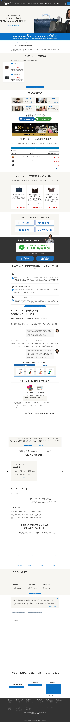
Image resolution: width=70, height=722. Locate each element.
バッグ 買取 (28, 700)
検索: (48, 150)
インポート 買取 (39, 700)
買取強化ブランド (19, 699)
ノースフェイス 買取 (19, 708)
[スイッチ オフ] (65, 4)
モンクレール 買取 (19, 709)
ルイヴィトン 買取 (19, 700)
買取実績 (9, 708)
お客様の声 (10, 709)
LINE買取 (9, 701)
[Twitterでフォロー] (2, 0)
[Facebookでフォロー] (1, 0)
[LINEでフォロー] (5, 0)
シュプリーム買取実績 (49, 701)
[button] (45, 153)
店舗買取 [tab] (45, 372)
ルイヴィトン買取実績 (49, 700)
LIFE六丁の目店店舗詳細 (37, 597)
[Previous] (8, 479)
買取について (10, 699)
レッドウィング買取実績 (49, 707)
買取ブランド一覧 (19, 710)
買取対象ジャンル (40, 699)
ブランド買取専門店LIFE (28, 720)
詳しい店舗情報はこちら (35, 601)
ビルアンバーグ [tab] (35, 148)
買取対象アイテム (29, 699)
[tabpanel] (13, 72)
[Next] (62, 479)
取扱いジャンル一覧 (40, 707)
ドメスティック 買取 (40, 701)
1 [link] (56, 168)
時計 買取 (27, 701)
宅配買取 (9, 702)
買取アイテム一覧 (28, 709)
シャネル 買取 (18, 702)
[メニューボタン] (1, 3)
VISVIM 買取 (18, 707)
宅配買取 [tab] (25, 372)
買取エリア (10, 707)
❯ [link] (58, 168)
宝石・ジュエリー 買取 (29, 702)
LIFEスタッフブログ (59, 700)
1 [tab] (35, 84)
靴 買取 (27, 707)
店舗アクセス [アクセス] (66, 0)
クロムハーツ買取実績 (49, 702)
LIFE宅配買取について (52, 597)
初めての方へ (10, 700)
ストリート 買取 (39, 702)
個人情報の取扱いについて (35, 713)
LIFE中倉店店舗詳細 (22, 597)
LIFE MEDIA (58, 699)
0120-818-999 (53, 689)
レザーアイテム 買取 (29, 708)
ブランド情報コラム (59, 702)
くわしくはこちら (30, 102)
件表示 (14, 150)
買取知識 (57, 701)
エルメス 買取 (18, 701)
